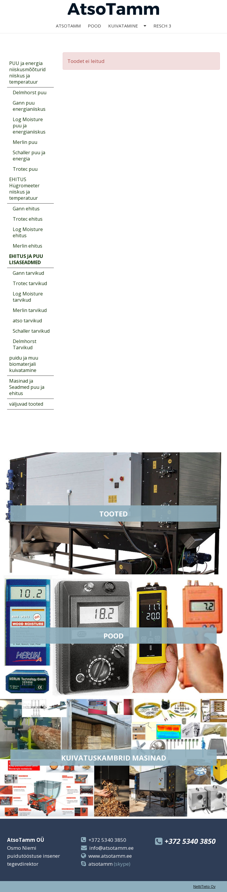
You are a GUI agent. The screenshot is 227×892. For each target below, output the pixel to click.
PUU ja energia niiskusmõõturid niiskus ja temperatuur (27, 72)
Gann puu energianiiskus (29, 106)
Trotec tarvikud (30, 283)
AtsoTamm (68, 33)
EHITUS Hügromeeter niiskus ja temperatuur (24, 188)
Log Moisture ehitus (28, 232)
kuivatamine (123, 33)
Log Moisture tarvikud (28, 296)
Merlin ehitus (27, 246)
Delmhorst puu (29, 92)
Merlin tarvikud (30, 310)
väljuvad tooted (26, 404)
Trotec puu (25, 169)
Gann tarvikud (28, 273)
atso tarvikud (27, 320)
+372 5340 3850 (107, 839)
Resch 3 (162, 33)
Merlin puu (25, 142)
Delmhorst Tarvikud (24, 344)
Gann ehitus (26, 208)
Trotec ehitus (28, 219)
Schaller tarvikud (31, 331)
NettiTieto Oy (204, 886)
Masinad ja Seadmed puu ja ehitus (26, 387)
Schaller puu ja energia (29, 155)
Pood (94, 33)
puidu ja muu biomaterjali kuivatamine (23, 364)
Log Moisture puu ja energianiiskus (29, 125)
